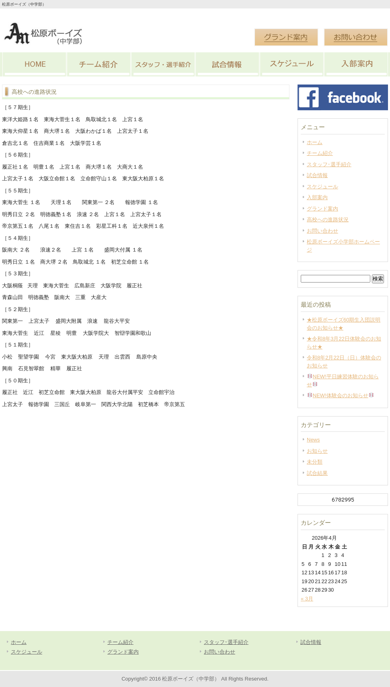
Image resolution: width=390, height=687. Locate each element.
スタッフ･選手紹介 (163, 64)
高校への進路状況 (328, 220)
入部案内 (356, 64)
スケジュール (291, 64)
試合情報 (227, 64)
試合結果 (317, 473)
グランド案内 (322, 209)
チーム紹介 (98, 64)
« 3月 (307, 599)
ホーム (314, 142)
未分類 (314, 462)
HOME (34, 64)
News (313, 440)
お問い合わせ (322, 231)
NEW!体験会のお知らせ (340, 395)
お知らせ (317, 451)
